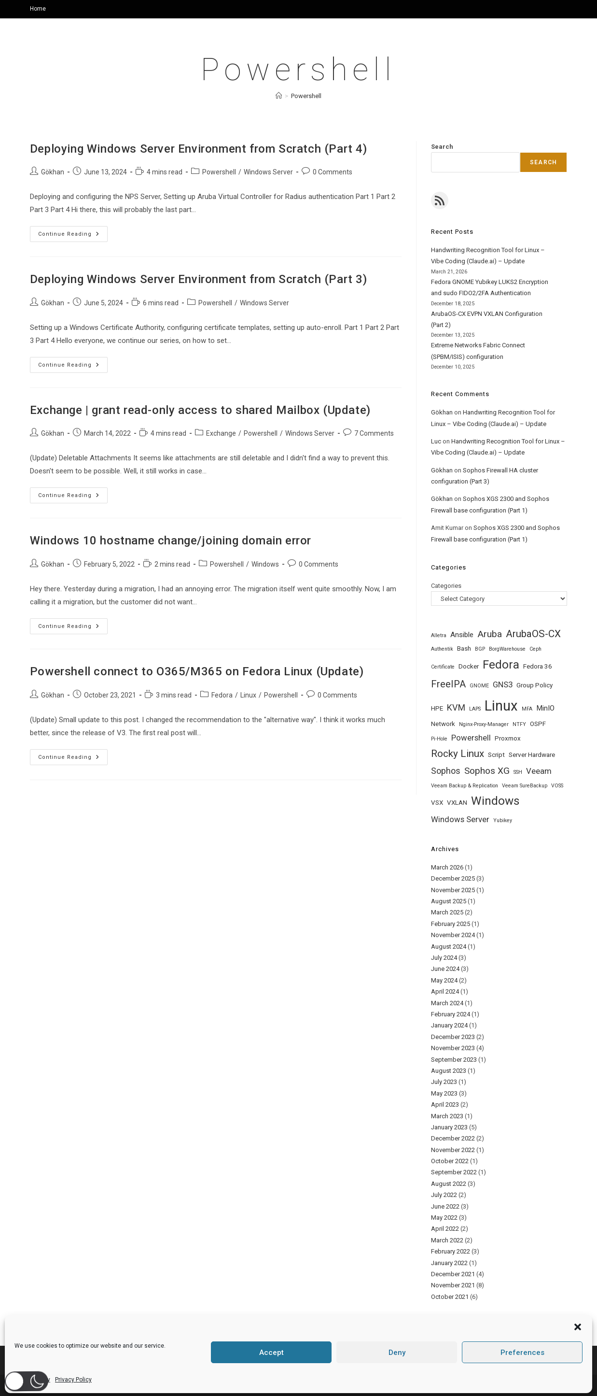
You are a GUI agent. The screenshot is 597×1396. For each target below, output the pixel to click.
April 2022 (445, 1228)
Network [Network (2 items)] (443, 723)
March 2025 (447, 912)
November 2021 (453, 1285)
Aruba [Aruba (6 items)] (489, 634)
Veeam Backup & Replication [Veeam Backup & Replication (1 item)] (464, 786)
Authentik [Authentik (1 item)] (442, 649)
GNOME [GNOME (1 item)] (479, 686)
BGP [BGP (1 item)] (480, 649)
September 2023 (454, 1059)
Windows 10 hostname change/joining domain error (170, 540)
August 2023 (448, 1070)
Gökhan (52, 172)
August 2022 (448, 1183)
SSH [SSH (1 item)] (518, 772)
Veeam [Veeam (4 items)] (539, 771)
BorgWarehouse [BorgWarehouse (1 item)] (507, 649)
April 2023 (445, 1104)
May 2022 (444, 1217)
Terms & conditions (487, 1385)
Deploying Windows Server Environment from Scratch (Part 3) (198, 279)
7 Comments (374, 433)
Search (442, 146)
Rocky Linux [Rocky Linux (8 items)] (457, 753)
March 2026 (447, 867)
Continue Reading (73, 236)
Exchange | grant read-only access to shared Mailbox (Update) (200, 410)
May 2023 (444, 1093)
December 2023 (453, 1036)
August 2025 (448, 901)
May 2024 (444, 980)
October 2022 (450, 1161)
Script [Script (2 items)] (496, 754)
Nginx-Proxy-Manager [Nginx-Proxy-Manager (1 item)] (484, 724)
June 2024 (445, 968)
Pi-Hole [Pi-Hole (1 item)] (439, 739)
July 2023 (444, 1081)
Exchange (221, 433)
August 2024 (448, 946)
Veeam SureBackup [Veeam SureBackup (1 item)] (524, 786)
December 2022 (453, 1138)
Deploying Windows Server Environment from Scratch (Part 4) (198, 149)
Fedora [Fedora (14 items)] (501, 664)
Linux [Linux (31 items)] (501, 706)
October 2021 (450, 1296)
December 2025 (453, 878)
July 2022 (444, 1194)
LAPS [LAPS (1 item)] (475, 709)
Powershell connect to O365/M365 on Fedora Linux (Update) (197, 671)
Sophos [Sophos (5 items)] (445, 771)
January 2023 (449, 1127)
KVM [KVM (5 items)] (456, 707)
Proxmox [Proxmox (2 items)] (508, 738)
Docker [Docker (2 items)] (468, 666)
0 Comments (332, 172)
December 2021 (453, 1274)
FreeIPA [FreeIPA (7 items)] (448, 684)
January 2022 (449, 1263)
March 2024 (447, 1003)
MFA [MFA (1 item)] (527, 709)
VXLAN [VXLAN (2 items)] (457, 802)
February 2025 (450, 923)
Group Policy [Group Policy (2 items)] (534, 685)
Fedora (222, 695)
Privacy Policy (395, 1385)
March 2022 (447, 1240)
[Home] (279, 96)
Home (38, 8)
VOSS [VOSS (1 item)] (557, 786)
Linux (248, 695)
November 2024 (453, 935)
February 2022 (450, 1251)
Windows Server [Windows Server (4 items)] (460, 819)
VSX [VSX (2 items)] (437, 802)
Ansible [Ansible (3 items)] (461, 634)
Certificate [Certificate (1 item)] (443, 667)
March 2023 (447, 1116)
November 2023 (453, 1048)
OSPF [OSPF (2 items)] (538, 723)
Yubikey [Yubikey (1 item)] (502, 820)
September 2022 (454, 1172)
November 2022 (453, 1150)
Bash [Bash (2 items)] (464, 648)
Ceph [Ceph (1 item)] (535, 649)
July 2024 (444, 957)
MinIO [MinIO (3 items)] (545, 708)
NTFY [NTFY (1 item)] (519, 724)
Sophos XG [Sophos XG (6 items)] (487, 770)
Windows (265, 564)
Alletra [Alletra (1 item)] (438, 635)
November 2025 (453, 890)
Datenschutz (437, 1385)
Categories (446, 585)
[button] (26, 1381)
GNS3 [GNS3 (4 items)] (503, 684)
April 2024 (445, 991)
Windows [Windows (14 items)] (495, 801)
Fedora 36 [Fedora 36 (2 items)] (537, 666)
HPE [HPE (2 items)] (437, 708)
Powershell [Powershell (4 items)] (471, 737)
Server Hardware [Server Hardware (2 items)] (532, 754)
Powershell (306, 96)
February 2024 (450, 1014)
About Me (358, 1385)
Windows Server (268, 172)
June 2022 (445, 1206)
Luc (436, 441)
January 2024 (449, 1025)
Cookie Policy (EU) (543, 1385)
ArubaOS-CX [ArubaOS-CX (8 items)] (533, 634)
